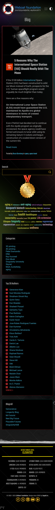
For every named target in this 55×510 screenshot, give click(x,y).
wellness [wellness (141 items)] (34, 228)
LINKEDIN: (12, 465)
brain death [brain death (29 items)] (7, 211)
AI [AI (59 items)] (12, 205)
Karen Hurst (14, 320)
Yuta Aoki (13, 337)
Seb (11, 363)
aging (8, 269)
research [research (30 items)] (18, 225)
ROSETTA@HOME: (11, 483)
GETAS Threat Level (27, 452)
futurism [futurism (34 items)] (11, 215)
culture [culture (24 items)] (25, 211)
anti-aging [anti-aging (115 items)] (26, 204)
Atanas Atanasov (16, 387)
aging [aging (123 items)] (7, 204)
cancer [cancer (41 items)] (13, 211)
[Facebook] (18, 499)
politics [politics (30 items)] (33, 222)
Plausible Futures (13, 422)
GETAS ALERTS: (34, 465)
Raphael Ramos (16, 353)
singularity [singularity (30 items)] (26, 225)
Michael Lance (15, 370)
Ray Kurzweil (11, 256)
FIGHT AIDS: (14, 476)
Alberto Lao (14, 347)
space (27, 153)
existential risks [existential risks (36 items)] (35, 211)
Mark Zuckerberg (13, 267)
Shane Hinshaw (16, 350)
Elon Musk (10, 259)
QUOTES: (21, 487)
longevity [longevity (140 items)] (16, 221)
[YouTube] (33, 499)
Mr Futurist (10, 415)
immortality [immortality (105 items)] (10, 218)
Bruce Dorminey (18, 153)
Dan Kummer (15, 327)
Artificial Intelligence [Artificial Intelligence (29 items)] (37, 205)
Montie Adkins (15, 380)
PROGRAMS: (33, 480)
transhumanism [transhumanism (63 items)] (23, 228)
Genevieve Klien (16, 290)
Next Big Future (12, 418)
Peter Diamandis (13, 251)
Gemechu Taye (15, 310)
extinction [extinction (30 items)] (43, 211)
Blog (27, 19)
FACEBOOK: (11, 461)
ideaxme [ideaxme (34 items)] (45, 215)
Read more (11, 147)
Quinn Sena (14, 300)
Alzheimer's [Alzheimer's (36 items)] (16, 205)
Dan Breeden (15, 303)
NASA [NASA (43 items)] (22, 222)
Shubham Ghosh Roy (18, 296)
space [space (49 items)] (32, 225)
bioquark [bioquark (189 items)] (11, 208)
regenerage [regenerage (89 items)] (47, 221)
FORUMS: (32, 483)
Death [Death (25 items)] (29, 211)
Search (50, 172)
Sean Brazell (14, 357)
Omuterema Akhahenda (19, 330)
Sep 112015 (9, 67)
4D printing (10, 249)
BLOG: (31, 468)
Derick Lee (13, 343)
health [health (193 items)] (21, 215)
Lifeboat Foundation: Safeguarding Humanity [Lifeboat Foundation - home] (21, 9)
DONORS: (20, 472)
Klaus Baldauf (15, 333)
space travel (33, 153)
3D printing (10, 246)
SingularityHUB (12, 425)
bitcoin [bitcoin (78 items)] (40, 208)
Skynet (9, 264)
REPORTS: (32, 476)
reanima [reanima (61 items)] (39, 222)
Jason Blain (14, 377)
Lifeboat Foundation (22, 495)
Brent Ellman (15, 367)
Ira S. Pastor (14, 384)
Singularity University (15, 261)
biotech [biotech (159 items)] (21, 208)
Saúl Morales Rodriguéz (19, 293)
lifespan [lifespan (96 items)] (7, 221)
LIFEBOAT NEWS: (34, 461)
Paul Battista (15, 313)
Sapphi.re (45, 495)
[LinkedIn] (28, 499)
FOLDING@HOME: (12, 480)
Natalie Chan (15, 373)
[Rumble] (38, 499)
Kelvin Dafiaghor (16, 316)
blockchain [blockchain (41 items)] (46, 209)
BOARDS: (32, 472)
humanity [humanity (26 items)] (40, 215)
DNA (8, 254)
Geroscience (11, 409)
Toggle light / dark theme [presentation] (51, 8)
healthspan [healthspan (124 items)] (31, 214)
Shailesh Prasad (16, 306)
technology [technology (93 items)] (48, 224)
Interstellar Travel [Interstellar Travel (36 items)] (22, 218)
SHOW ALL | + (9, 390)
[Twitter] (23, 499)
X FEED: (12, 468)
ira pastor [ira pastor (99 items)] (32, 218)
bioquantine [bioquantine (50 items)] (47, 205)
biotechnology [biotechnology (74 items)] (31, 208)
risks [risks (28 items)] (22, 225)
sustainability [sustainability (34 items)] (38, 225)
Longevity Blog (12, 412)
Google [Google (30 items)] (15, 215)
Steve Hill (13, 360)
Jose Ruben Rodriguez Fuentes (22, 323)
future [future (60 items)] (49, 211)
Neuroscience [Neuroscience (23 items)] (28, 222)
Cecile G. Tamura (16, 340)
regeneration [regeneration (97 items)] (9, 224)
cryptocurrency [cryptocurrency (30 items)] (19, 211)
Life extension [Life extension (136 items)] (44, 218)
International (29, 80)
